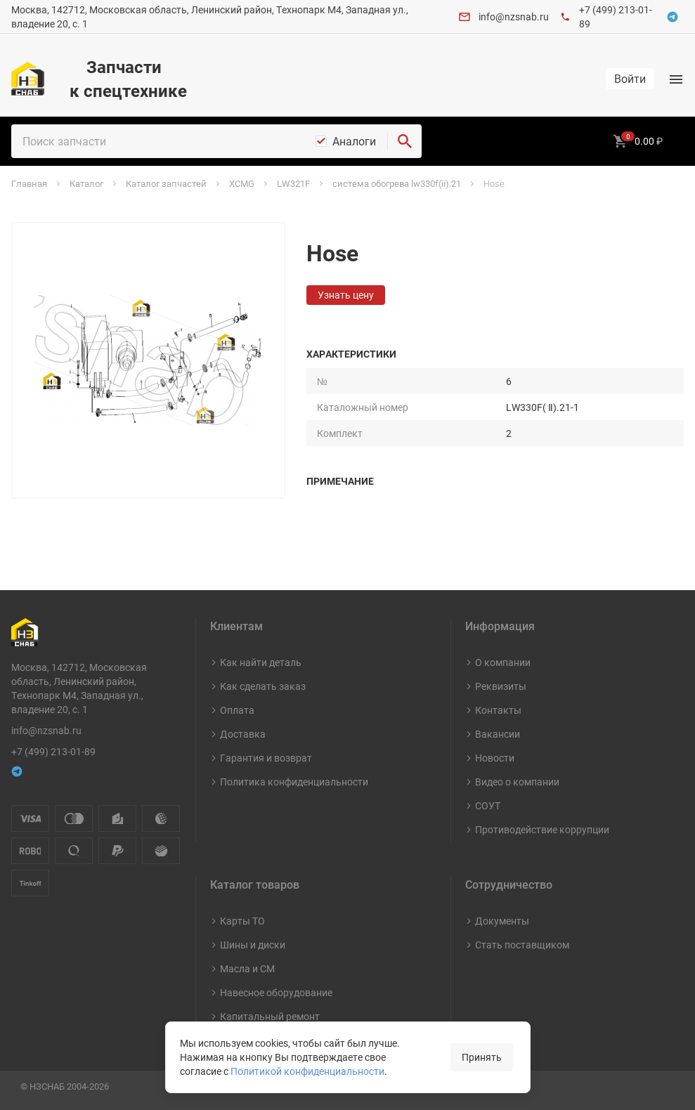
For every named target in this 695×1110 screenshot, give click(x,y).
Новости (494, 757)
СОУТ (487, 805)
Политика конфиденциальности (294, 781)
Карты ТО (242, 920)
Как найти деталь (260, 662)
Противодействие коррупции (542, 829)
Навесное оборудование (276, 992)
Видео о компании (517, 781)
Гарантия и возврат (266, 757)
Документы (502, 920)
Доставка (243, 733)
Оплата (237, 710)
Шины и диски (252, 944)
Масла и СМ (247, 968)
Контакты (498, 710)
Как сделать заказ (263, 686)
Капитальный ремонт (270, 1016)
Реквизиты (500, 686)
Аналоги (354, 141)
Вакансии (497, 733)
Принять (482, 1057)
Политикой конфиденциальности (307, 1071)
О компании (503, 662)
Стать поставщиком (522, 944)
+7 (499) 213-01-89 (53, 751)
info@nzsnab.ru (514, 16)
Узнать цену (346, 294)
